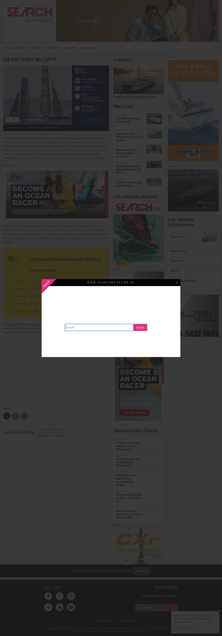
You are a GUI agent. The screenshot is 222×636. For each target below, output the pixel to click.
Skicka (140, 327)
